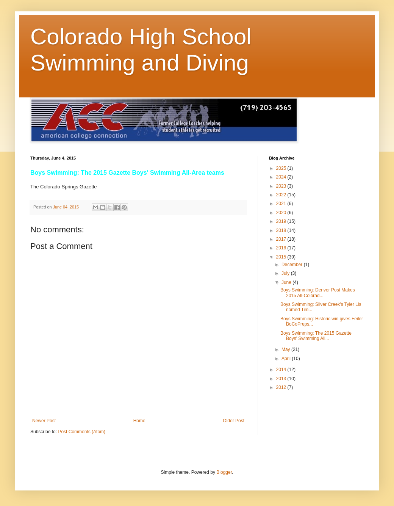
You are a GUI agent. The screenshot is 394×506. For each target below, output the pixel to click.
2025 (282, 168)
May (286, 349)
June (286, 282)
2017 (282, 239)
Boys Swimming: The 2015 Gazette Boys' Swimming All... (316, 336)
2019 (282, 221)
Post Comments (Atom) (81, 431)
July (286, 273)
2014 (282, 369)
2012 (282, 387)
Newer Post (44, 420)
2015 (282, 257)
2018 (282, 230)
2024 (282, 177)
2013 (282, 378)
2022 (282, 194)
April (286, 358)
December (292, 264)
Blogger (224, 472)
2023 (282, 186)
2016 (282, 248)
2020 (282, 212)
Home (139, 420)
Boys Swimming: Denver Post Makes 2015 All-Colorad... (317, 292)
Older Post (233, 420)
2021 (282, 203)
